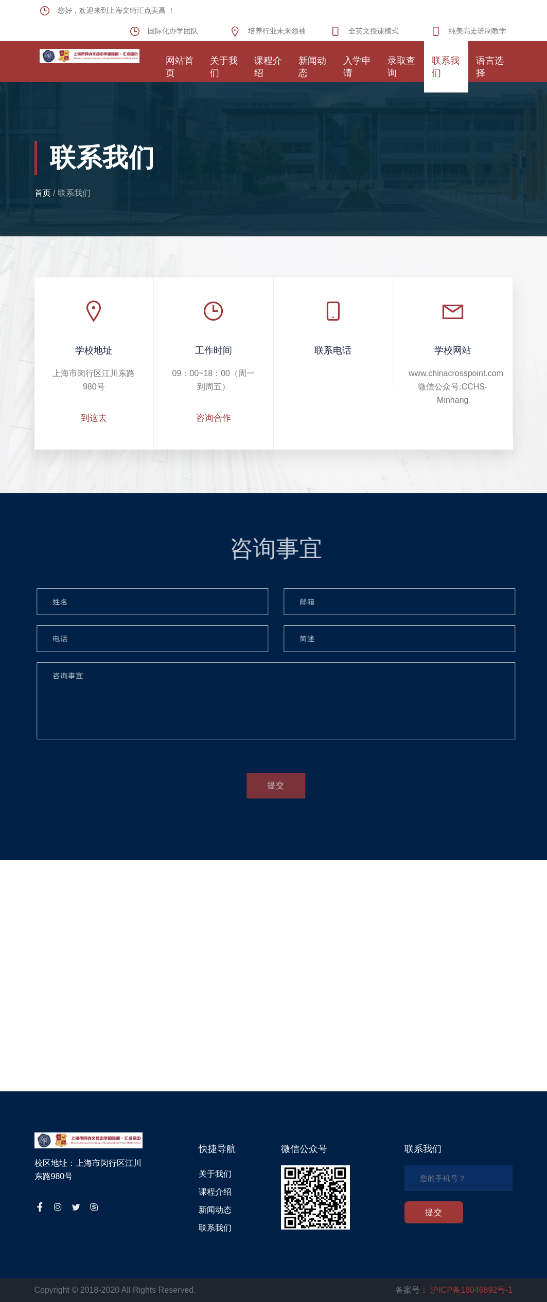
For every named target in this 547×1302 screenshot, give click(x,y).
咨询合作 (213, 418)
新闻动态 (215, 1209)
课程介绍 (215, 1191)
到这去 (94, 418)
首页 (42, 193)
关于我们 (215, 1173)
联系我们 (74, 193)
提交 (279, 785)
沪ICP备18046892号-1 (471, 1290)
